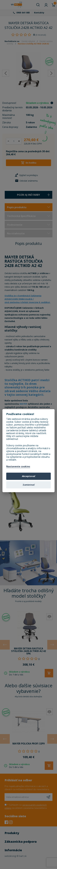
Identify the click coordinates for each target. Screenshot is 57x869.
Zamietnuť (29, 484)
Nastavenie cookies (18, 466)
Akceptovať (28, 476)
